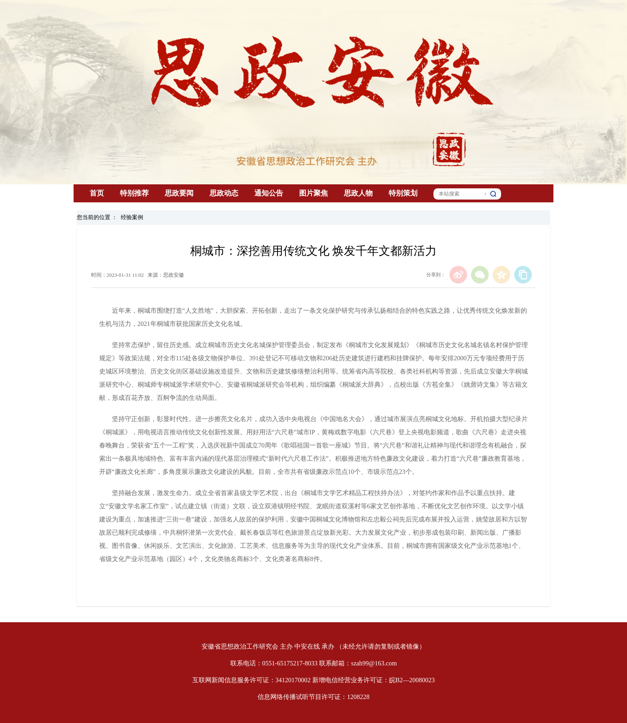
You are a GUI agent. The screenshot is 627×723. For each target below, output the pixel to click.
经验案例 (132, 217)
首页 (97, 193)
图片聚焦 (313, 193)
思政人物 (358, 193)
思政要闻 (179, 193)
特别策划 (403, 193)
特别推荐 (134, 193)
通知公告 (268, 193)
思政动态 (224, 193)
